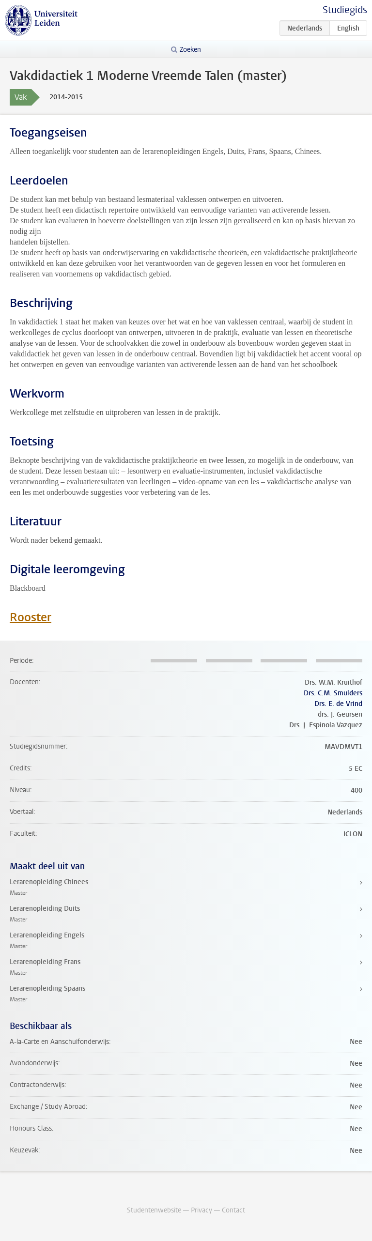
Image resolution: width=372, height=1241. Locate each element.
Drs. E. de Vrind (338, 703)
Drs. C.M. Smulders (333, 693)
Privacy (201, 1210)
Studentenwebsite (154, 1210)
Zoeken (190, 49)
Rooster (30, 617)
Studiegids (345, 9)
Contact (233, 1210)
